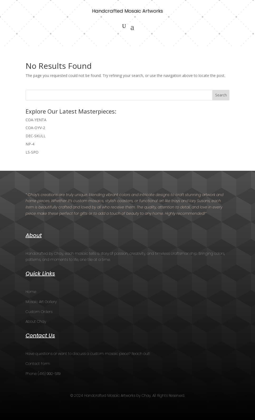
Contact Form (38, 363)
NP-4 (30, 143)
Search (221, 94)
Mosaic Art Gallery (41, 301)
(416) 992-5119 (49, 373)
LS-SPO (32, 152)
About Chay (36, 321)
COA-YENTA (36, 119)
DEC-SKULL (36, 135)
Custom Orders (39, 311)
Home (31, 291)
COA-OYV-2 (35, 127)
